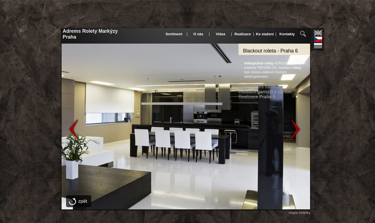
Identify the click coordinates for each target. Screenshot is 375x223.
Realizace (242, 34)
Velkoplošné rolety (258, 63)
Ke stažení (265, 34)
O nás (198, 34)
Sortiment (174, 34)
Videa (220, 34)
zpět (82, 201)
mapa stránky (299, 213)
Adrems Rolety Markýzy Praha (93, 36)
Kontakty (287, 34)
